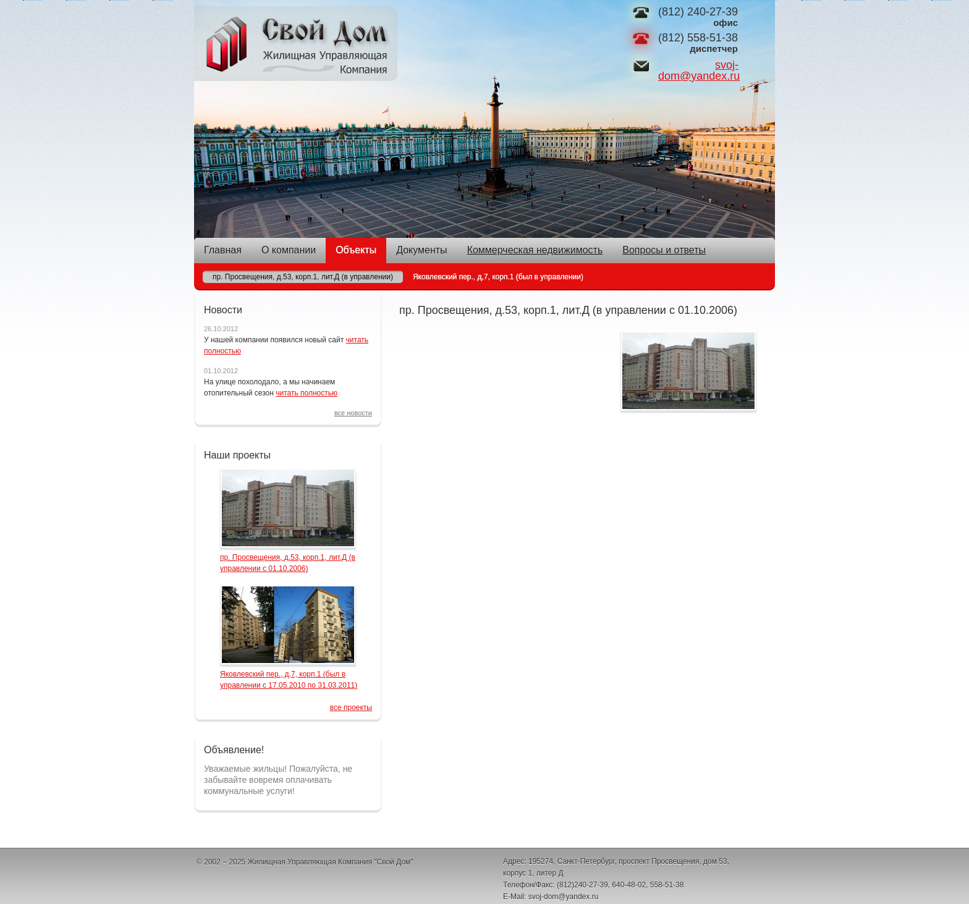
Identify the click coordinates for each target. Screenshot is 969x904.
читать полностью (306, 393)
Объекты (356, 250)
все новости (353, 412)
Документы (421, 250)
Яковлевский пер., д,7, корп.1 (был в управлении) (498, 276)
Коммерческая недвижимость (535, 250)
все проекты (351, 707)
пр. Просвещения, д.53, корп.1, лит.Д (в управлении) (303, 276)
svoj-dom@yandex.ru (699, 70)
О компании (288, 250)
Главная (223, 250)
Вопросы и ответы (664, 250)
